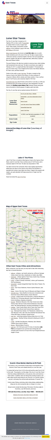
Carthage (13, 307)
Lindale (12, 321)
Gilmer (12, 287)
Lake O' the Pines (22, 73)
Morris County (24, 101)
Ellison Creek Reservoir (11, 53)
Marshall (13, 302)
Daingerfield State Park (11, 81)
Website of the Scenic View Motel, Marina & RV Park (25, 394)
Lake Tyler (13, 316)
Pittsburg (10, 50)
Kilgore (12, 291)
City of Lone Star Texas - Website (28, 93)
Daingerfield (26, 43)
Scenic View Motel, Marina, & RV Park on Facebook (25, 397)
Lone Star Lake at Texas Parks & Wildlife (30, 104)
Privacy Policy (27, 438)
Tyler (12, 311)
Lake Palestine (14, 318)
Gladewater (13, 276)
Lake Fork (13, 327)
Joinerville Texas (15, 293)
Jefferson (8, 48)
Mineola (13, 325)
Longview (13, 296)
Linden (21, 48)
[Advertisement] (25, 31)
